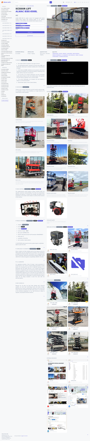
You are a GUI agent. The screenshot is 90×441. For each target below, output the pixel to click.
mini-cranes (4, 13)
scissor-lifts (4, 20)
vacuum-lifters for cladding (5, 56)
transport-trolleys (5, 46)
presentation (55, 53)
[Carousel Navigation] (67, 27)
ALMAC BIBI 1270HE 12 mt (7, 36)
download (30, 35)
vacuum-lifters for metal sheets (6, 53)
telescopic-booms (5, 41)
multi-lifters (4, 49)
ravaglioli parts (5, 86)
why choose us (71, 55)
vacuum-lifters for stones (7, 58)
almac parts (4, 78)
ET (80, 2)
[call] (68, 2)
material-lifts (4, 19)
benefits (64, 53)
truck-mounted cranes (6, 11)
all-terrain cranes (5, 8)
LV (78, 2)
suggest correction (24, 435)
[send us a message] (70, 2)
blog (2, 93)
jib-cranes (3, 16)
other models (56, 56)
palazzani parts (4, 83)
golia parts (4, 81)
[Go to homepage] (5, 1)
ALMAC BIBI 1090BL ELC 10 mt (7, 31)
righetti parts (4, 88)
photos (60, 53)
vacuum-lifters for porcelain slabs (5, 60)
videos (3, 91)
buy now (30, 32)
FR (84, 2)
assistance (3, 96)
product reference (57, 55)
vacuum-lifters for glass (6, 51)
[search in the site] (51, 2)
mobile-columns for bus (6, 62)
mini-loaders (4, 75)
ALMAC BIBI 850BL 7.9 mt (6, 23)
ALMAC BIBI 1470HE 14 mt (7, 38)
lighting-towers (5, 69)
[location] (71, 2)
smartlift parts (4, 89)
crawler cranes (4, 9)
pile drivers (4, 74)
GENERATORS (4, 67)
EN (75, 2)
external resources (63, 56)
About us (3, 94)
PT (88, 2)
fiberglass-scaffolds (6, 72)
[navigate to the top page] (87, 225)
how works (69, 53)
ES (86, 2)
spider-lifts (4, 40)
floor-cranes (4, 14)
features (81, 55)
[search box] (32, 2)
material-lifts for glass (6, 17)
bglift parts (4, 80)
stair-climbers (4, 43)
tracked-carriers (5, 45)
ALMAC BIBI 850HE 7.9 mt (6, 33)
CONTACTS (4, 6)
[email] (66, 2)
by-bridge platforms (5, 77)
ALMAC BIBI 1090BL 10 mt (7, 27)
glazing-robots (4, 48)
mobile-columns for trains (5, 65)
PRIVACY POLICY (5, 98)
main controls (76, 53)
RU (82, 2)
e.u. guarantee (65, 55)
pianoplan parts (5, 85)
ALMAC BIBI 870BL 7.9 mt (6, 25)
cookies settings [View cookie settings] (5, 100)
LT (76, 2)
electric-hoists (4, 70)
